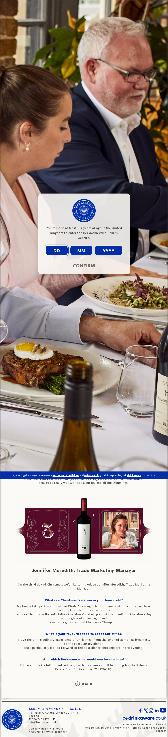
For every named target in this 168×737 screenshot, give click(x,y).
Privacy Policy (120, 728)
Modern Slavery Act (97, 728)
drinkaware (134, 351)
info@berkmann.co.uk (42, 720)
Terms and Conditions (66, 351)
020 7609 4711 (40, 719)
